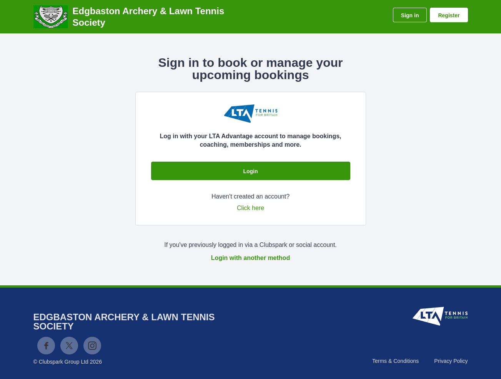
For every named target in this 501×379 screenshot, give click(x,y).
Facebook (46, 345)
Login (250, 171)
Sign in (410, 15)
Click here (250, 208)
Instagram (92, 345)
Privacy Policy (451, 361)
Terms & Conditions (395, 361)
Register (448, 15)
